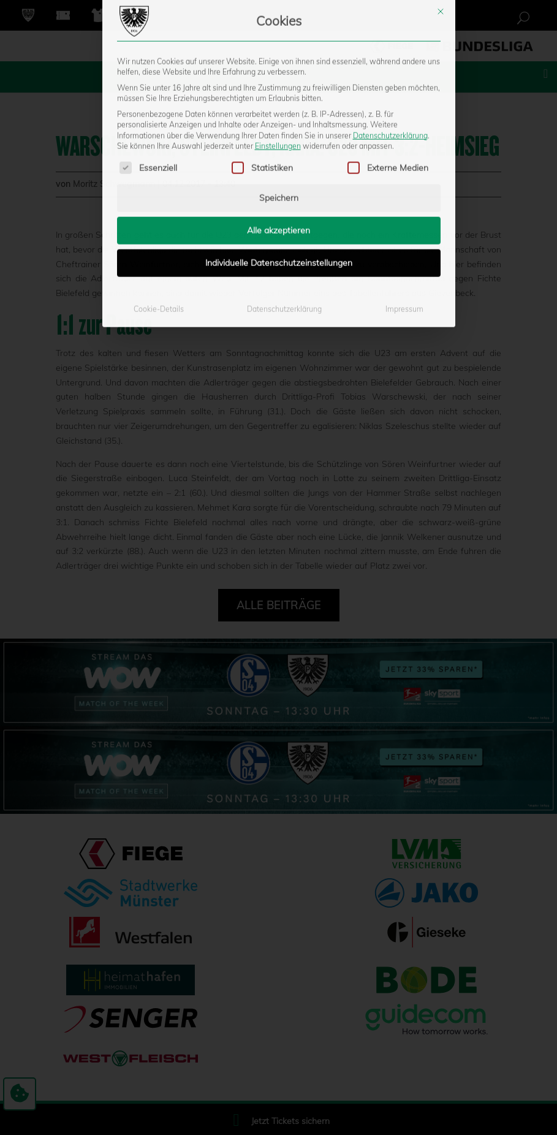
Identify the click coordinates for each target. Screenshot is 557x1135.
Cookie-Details (159, 209)
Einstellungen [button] (278, 46)
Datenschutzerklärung (390, 35)
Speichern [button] (278, 98)
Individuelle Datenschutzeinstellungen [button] (278, 163)
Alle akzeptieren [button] (278, 130)
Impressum (404, 209)
